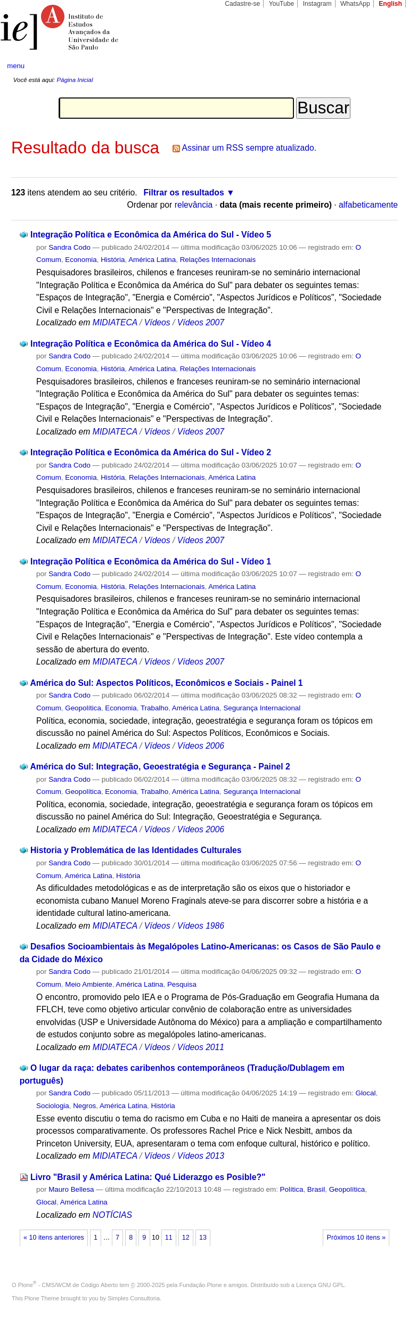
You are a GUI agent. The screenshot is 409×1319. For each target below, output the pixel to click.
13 (203, 1237)
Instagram (317, 3)
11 (169, 1237)
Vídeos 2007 (200, 322)
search (380, 66)
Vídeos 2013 (200, 1155)
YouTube (282, 3)
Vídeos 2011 (200, 1047)
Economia (80, 260)
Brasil (316, 1189)
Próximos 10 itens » (356, 1237)
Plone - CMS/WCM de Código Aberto (68, 1285)
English (390, 3)
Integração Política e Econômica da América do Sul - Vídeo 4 (150, 343)
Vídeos (157, 322)
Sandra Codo (69, 247)
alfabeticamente (368, 204)
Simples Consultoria (134, 1298)
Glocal (365, 1093)
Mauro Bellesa (71, 1189)
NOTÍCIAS (112, 1214)
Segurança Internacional (261, 708)
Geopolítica (83, 708)
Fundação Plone (200, 1285)
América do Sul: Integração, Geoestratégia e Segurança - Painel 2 (160, 766)
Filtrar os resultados (184, 192)
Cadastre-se (242, 3)
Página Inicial (74, 80)
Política (292, 1189)
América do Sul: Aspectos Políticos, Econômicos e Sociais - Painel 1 (166, 682)
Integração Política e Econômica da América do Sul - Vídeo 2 (150, 452)
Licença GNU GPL (320, 1285)
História (113, 260)
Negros (84, 1106)
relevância (194, 204)
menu (15, 66)
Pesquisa (182, 984)
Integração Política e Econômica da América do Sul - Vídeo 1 (150, 561)
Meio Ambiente (88, 984)
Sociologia (52, 1106)
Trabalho (154, 708)
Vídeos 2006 (200, 745)
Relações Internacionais (218, 260)
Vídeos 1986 (200, 925)
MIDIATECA (115, 322)
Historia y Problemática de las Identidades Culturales (136, 850)
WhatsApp (355, 3)
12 (186, 1237)
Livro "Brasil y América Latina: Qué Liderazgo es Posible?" (147, 1177)
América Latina (152, 260)
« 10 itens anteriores (53, 1237)
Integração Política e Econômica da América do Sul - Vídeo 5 (150, 234)
